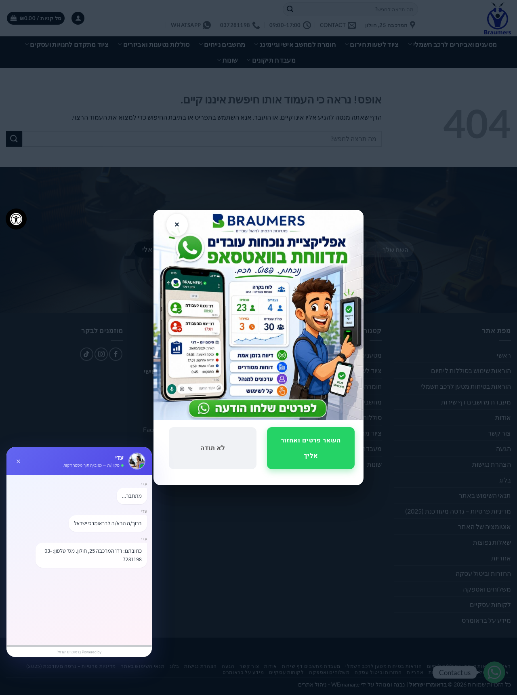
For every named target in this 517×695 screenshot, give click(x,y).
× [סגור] (177, 224)
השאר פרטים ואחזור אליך (310, 448)
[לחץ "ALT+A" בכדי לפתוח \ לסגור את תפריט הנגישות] (16, 219)
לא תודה (212, 448)
